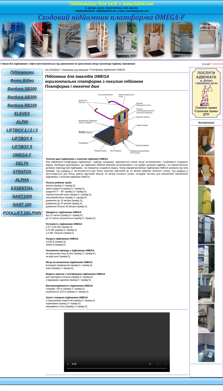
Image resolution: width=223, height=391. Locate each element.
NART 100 (22, 204)
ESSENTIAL (22, 188)
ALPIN (22, 122)
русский (206, 64)
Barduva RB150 (22, 105)
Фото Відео (22, 80)
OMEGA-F (22, 155)
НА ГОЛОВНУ (52, 69)
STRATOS (22, 171)
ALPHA (22, 179)
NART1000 (22, 196)
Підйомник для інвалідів (75, 69)
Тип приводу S (64, 171)
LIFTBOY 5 (22, 146)
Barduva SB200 (22, 88)
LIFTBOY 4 (22, 138)
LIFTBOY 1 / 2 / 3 (22, 130)
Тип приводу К (180, 171)
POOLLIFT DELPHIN (22, 213)
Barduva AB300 (22, 97)
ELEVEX (22, 113)
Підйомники (22, 72)
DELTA (22, 163)
